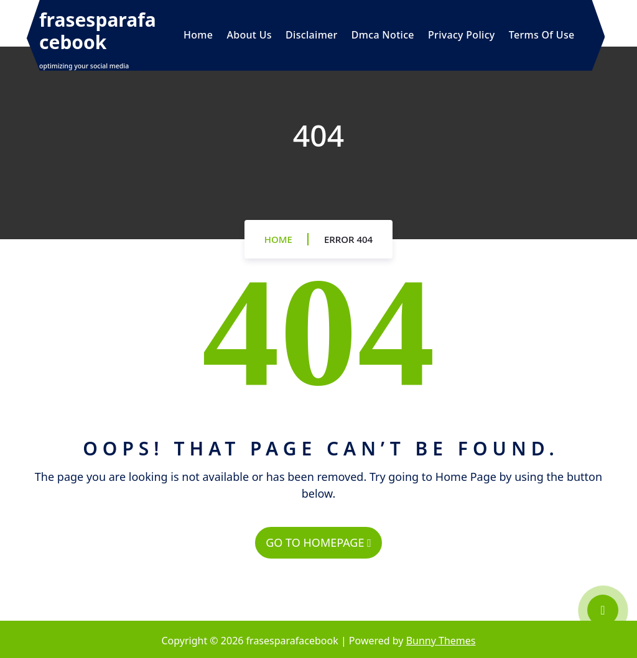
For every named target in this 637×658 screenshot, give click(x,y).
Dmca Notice (382, 35)
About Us (248, 35)
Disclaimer (312, 35)
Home (198, 35)
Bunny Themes (441, 640)
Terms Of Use (542, 35)
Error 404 (348, 239)
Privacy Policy (461, 35)
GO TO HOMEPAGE (318, 542)
